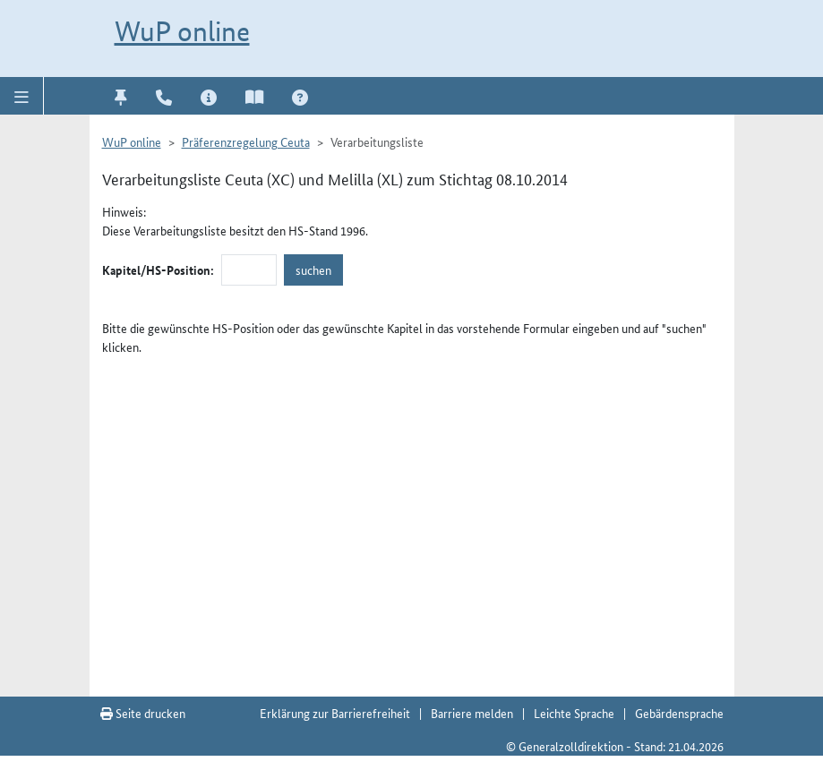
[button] (22, 96)
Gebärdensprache (679, 713)
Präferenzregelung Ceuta (246, 141)
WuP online (182, 31)
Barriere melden (472, 713)
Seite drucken (142, 713)
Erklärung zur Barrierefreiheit (335, 713)
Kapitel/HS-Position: (158, 269)
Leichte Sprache (574, 713)
